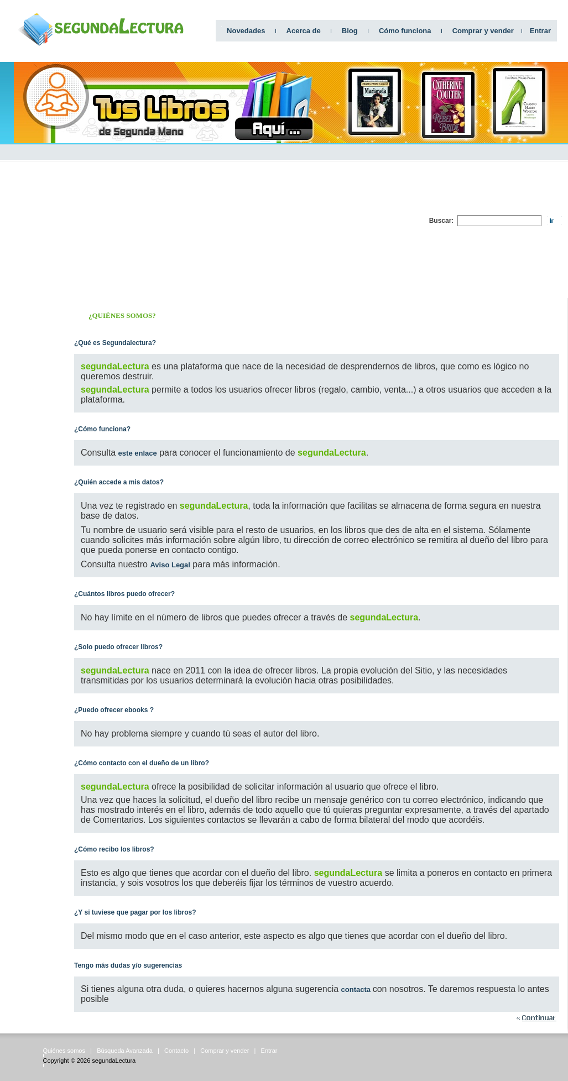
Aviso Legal (170, 565)
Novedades (246, 31)
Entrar (540, 31)
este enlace (137, 453)
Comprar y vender (483, 31)
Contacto (176, 1050)
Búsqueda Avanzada (125, 1050)
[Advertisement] (299, 220)
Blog (350, 31)
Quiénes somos (64, 1050)
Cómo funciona (405, 31)
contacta (357, 989)
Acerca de (303, 31)
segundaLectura (114, 1060)
